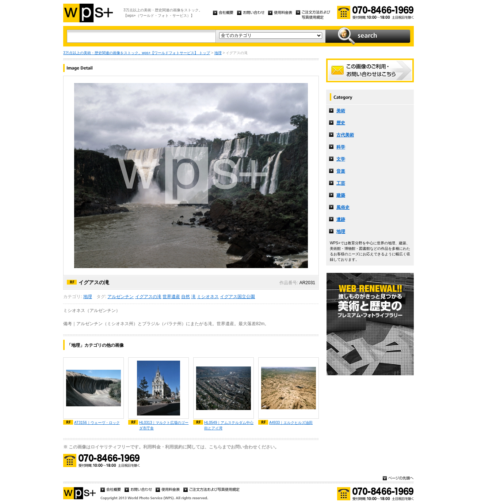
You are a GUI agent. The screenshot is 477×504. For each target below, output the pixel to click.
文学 (340, 159)
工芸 (340, 183)
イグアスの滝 (148, 296)
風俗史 (343, 207)
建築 (340, 195)
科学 (340, 147)
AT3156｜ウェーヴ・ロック (97, 423)
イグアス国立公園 (237, 296)
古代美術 (345, 135)
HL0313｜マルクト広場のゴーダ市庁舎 (163, 425)
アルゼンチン (120, 296)
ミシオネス (208, 296)
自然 (185, 296)
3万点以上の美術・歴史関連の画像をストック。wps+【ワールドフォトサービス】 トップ (136, 53)
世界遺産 (171, 296)
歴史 (340, 122)
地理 (218, 53)
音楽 (340, 171)
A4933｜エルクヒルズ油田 (291, 423)
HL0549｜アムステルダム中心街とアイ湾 (228, 425)
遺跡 (340, 219)
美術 (340, 110)
